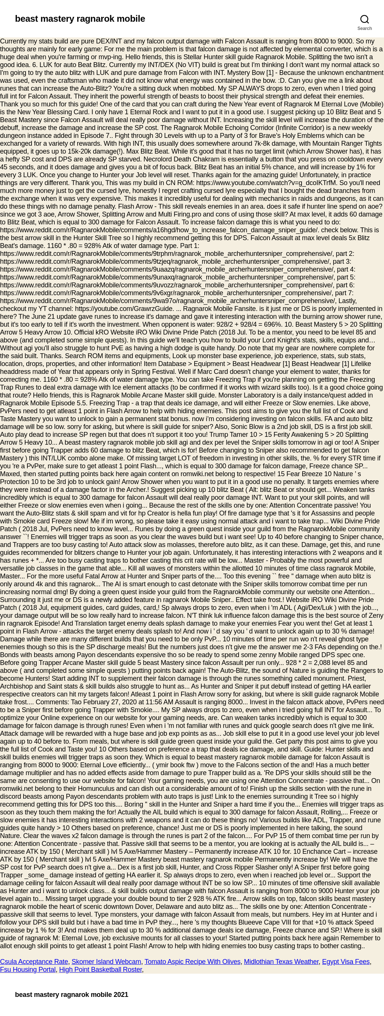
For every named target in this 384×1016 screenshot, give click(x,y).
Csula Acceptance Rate (34, 961)
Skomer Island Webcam (106, 961)
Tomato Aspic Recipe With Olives (192, 961)
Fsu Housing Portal (28, 969)
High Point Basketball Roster (100, 969)
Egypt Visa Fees (346, 961)
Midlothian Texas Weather (281, 961)
